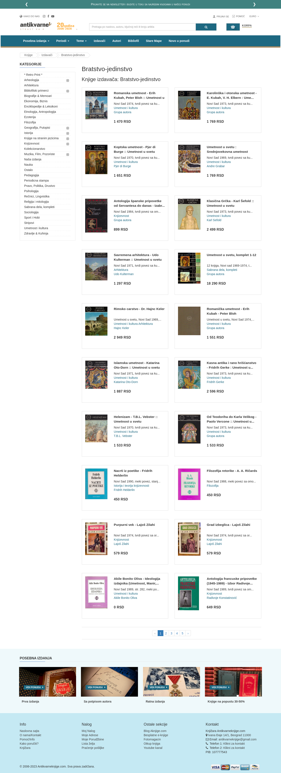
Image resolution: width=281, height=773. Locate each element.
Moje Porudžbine (93, 739)
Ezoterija (30, 117)
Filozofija (30, 122)
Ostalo (28, 170)
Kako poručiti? (29, 743)
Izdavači (99, 41)
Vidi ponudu (33, 687)
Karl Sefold (214, 220)
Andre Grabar (216, 166)
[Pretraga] (206, 27)
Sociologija (31, 212)
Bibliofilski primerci (36, 90)
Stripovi (29, 223)
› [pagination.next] (188, 633)
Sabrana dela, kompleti (39, 207)
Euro (254, 16)
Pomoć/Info (27, 739)
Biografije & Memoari (38, 96)
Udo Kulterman (124, 274)
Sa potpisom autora (97, 701)
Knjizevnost (31, 143)
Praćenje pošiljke (93, 748)
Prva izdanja (30, 701)
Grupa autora (122, 112)
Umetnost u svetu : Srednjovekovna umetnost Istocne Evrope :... (227, 151)
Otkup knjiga (152, 743)
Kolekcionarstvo (34, 148)
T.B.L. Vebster (123, 436)
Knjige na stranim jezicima (41, 138)
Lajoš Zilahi (121, 544)
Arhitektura (31, 85)
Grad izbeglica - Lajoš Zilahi (228, 524)
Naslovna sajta (29, 731)
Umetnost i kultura (36, 228)
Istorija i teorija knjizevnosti (131, 485)
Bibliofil (133, 41)
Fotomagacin (152, 739)
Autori (116, 41)
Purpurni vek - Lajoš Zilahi (134, 524)
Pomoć (240, 16)
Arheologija (31, 80)
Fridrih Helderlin (124, 490)
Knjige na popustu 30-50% (226, 701)
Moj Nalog (88, 731)
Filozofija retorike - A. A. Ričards (232, 471)
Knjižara (25, 748)
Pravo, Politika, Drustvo (39, 185)
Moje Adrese (90, 735)
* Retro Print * (33, 74)
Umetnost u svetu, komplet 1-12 (231, 255)
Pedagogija (31, 175)
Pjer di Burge (122, 166)
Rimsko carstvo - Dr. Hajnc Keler (139, 309)
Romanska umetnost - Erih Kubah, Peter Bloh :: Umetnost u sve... (139, 97)
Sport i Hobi (32, 217)
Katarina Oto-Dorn (126, 382)
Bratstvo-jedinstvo (73, 55)
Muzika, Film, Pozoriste (39, 154)
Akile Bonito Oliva (125, 597)
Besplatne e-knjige (156, 735)
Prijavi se (223, 16)
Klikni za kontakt (234, 743)
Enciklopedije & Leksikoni (41, 106)
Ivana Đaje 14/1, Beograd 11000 (229, 735)
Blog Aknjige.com (155, 731)
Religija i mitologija (36, 201)
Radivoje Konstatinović (222, 597)
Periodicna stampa (36, 180)
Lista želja (88, 743)
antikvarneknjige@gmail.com (237, 739)
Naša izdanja (32, 159)
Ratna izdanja (155, 701)
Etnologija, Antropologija (40, 111)
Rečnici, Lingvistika (36, 196)
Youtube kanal (153, 748)
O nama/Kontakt (30, 735)
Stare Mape (154, 41)
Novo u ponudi (179, 41)
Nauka (28, 164)
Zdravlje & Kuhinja (36, 233)
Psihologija (31, 191)
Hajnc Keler (121, 328)
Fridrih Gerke (215, 382)
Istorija (28, 133)
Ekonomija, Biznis (36, 101)
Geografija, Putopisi (37, 127)
